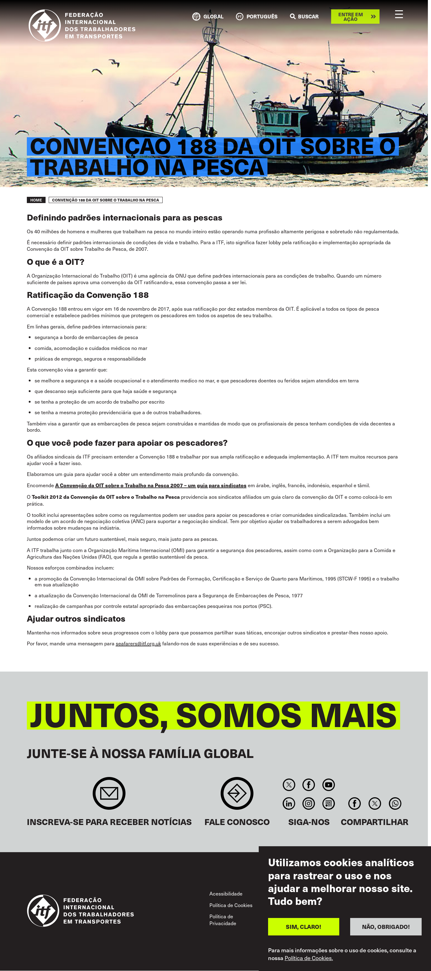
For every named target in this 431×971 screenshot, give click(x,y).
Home (36, 199)
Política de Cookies (230, 905)
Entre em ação (350, 16)
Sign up (109, 796)
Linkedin (289, 803)
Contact (237, 796)
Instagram (309, 803)
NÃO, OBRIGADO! (386, 928)
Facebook (309, 785)
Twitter (289, 785)
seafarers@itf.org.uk (138, 643)
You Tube (328, 785)
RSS (328, 803)
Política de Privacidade (222, 919)
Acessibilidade (225, 893)
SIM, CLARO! (303, 928)
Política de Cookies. (309, 959)
